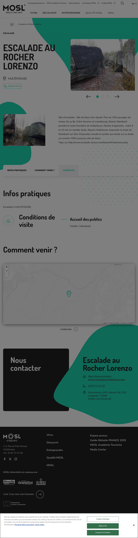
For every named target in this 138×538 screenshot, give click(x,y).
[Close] (134, 527)
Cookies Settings (102, 521)
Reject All (103, 528)
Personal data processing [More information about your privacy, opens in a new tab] (24, 526)
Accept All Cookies (102, 534)
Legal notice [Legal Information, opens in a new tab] (39, 526)
